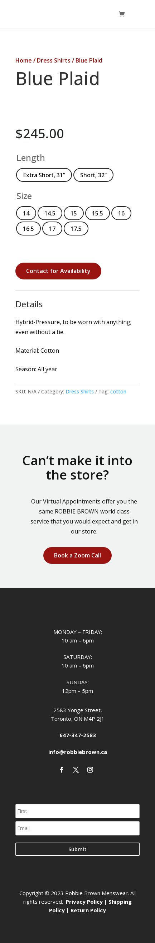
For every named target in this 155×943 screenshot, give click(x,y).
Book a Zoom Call (77, 555)
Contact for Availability (58, 271)
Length (30, 157)
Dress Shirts (54, 60)
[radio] (44, 175)
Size (24, 196)
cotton (118, 391)
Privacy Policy (84, 901)
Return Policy (88, 910)
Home (23, 60)
